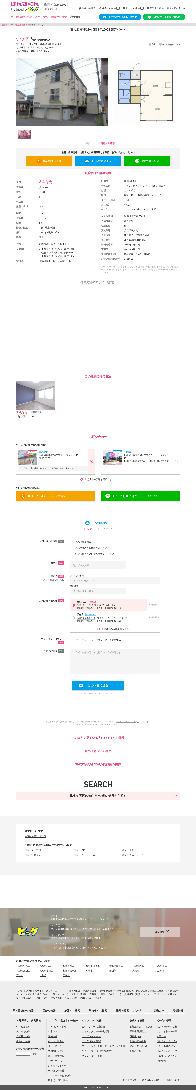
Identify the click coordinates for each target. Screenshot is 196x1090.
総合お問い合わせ (139, 1046)
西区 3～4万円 (32, 850)
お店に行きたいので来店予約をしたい (94, 554)
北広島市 (160, 970)
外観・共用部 (108, 143)
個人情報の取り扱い (90, 721)
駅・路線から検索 (23, 1010)
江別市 (112, 970)
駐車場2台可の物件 (58, 1080)
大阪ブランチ (58, 944)
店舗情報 (75, 17)
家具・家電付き (56, 1056)
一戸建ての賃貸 (56, 1070)
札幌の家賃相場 (138, 1041)
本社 (53, 916)
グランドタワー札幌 (92, 1056)
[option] (62, 92)
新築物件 (52, 1036)
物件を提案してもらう (129, 1010)
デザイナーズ (55, 1061)
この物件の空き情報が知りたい (91, 548)
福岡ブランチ (58, 934)
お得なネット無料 (57, 1066)
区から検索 (49, 1010)
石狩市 (19, 975)
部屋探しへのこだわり (168, 1056)
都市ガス (52, 1031)
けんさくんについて (167, 1051)
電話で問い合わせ (52, 161)
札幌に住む (135, 1051)
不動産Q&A (135, 1036)
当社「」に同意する (98, 640)
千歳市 (66, 975)
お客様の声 (157, 1010)
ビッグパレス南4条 (91, 1041)
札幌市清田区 (69, 970)
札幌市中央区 (23, 965)
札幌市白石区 (93, 965)
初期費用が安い (56, 1051)
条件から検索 (23, 1041)
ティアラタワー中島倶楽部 (95, 1031)
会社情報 (159, 932)
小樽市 (89, 970)
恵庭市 (135, 970)
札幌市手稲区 (46, 970)
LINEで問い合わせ (150, 161)
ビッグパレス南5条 (91, 1036)
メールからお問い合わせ (120, 17)
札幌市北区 (45, 965)
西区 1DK (79, 850)
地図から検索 (59, 17)
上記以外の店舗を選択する (98, 479)
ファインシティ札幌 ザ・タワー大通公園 (103, 1046)
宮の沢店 (43, 452)
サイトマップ (130, 1080)
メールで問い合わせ (101, 161)
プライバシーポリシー (94, 640)
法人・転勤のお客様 (167, 1026)
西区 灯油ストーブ (132, 855)
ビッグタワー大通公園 (93, 1026)
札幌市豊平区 (116, 965)
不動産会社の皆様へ (167, 1046)
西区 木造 (128, 850)
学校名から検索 (98, 1010)
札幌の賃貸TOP (7, 25)
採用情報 (161, 1061)
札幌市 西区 (20, 25)
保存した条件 (23, 1026)
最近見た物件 (23, 1036)
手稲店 (127, 452)
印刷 (151, 44)
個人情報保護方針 (151, 1080)
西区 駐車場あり (33, 855)
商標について (173, 1080)
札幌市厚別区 (23, 970)
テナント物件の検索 (167, 1031)
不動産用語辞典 (138, 1031)
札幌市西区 (161, 965)
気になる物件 (23, 1031)
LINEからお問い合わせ (164, 17)
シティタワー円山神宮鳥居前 (97, 1051)
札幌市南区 (138, 965)
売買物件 (161, 1036)
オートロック (55, 1046)
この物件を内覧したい (86, 542)
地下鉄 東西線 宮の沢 (35, 836)
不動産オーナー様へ (167, 1041)
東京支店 (55, 925)
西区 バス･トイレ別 (84, 855)
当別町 (43, 975)
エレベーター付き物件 (59, 1075)
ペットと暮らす (56, 1041)
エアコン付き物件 (57, 1026)
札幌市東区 (68, 965)
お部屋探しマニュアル (141, 1026)
